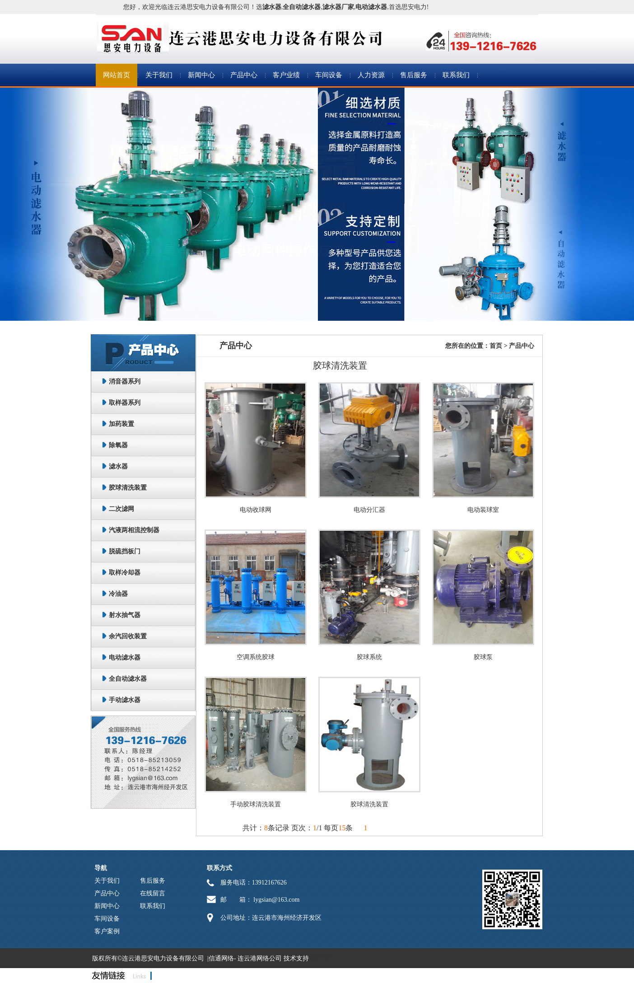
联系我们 (456, 75)
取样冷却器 (124, 572)
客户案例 (107, 931)
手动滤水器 (124, 700)
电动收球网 (255, 509)
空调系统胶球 (256, 657)
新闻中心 (201, 75)
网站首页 (116, 75)
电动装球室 (483, 509)
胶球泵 (483, 657)
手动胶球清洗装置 (255, 804)
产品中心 (243, 75)
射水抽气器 (124, 615)
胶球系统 (369, 657)
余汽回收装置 (128, 636)
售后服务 (413, 75)
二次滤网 (121, 509)
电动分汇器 (369, 509)
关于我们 (158, 75)
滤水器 (118, 466)
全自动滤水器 (128, 678)
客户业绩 (286, 75)
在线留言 (152, 893)
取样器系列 (124, 402)
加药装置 (121, 424)
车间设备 (328, 75)
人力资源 (371, 75)
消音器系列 (124, 381)
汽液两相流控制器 (134, 530)
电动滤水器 (124, 657)
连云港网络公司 (260, 958)
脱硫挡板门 (124, 551)
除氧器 (118, 445)
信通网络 (221, 958)
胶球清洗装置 (128, 487)
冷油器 (118, 593)
